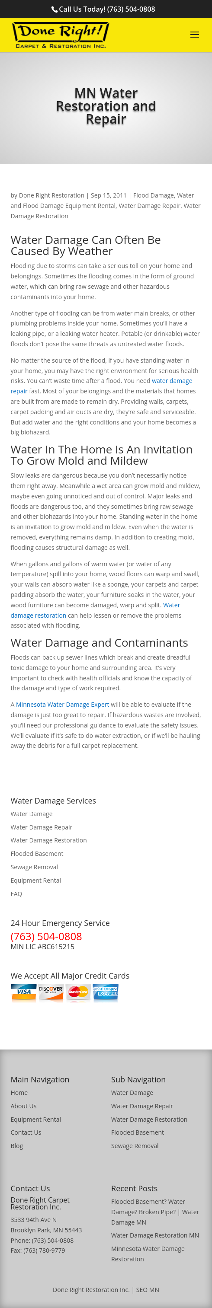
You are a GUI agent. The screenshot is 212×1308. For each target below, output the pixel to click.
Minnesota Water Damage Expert (62, 704)
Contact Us (26, 1132)
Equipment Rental (36, 880)
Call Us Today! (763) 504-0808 (107, 9)
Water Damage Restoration (49, 840)
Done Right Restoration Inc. (91, 1290)
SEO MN (147, 1290)
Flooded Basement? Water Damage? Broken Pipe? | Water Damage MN (155, 1211)
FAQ (16, 894)
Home (19, 1092)
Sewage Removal (34, 867)
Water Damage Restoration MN (155, 1235)
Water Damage (32, 814)
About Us (24, 1106)
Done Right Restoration (51, 195)
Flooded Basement (37, 853)
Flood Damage (153, 195)
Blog (17, 1146)
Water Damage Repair (149, 205)
